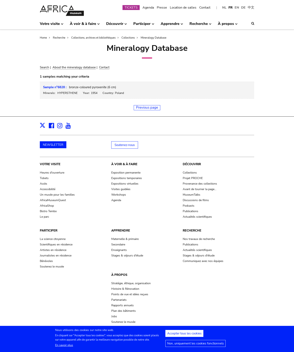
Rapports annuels (122, 305)
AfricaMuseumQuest (53, 200)
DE (243, 7)
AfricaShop (47, 206)
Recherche (59, 38)
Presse (162, 7)
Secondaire (118, 244)
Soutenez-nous (125, 145)
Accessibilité (47, 189)
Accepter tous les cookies (184, 335)
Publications (190, 211)
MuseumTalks (191, 195)
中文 (251, 7)
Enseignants (119, 250)
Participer (48, 230)
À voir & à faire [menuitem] (85, 25)
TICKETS (131, 7)
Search (44, 67)
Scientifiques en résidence (56, 244)
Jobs (114, 316)
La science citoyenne (53, 239)
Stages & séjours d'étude (127, 255)
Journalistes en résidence (55, 255)
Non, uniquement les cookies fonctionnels (195, 345)
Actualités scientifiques (197, 217)
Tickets (44, 178)
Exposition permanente (125, 173)
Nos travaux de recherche (199, 239)
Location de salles (183, 7)
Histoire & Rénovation (125, 289)
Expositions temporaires (126, 178)
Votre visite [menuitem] (51, 25)
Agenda (148, 7)
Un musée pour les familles (57, 195)
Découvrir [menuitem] (116, 25)
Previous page (147, 107)
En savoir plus (64, 346)
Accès (43, 184)
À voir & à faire (124, 164)
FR (230, 7)
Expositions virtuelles (124, 184)
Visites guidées (120, 189)
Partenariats (119, 300)
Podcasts (188, 206)
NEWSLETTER (53, 145)
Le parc (44, 217)
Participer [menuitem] (143, 25)
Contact (204, 7)
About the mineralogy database (74, 67)
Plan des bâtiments (123, 311)
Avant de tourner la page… (199, 189)
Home (43, 38)
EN (237, 7)
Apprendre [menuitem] (172, 25)
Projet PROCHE (193, 178)
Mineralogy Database (153, 38)
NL (224, 7)
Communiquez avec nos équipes (203, 261)
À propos (119, 275)
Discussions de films (196, 200)
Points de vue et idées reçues (129, 294)
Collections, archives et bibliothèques (93, 38)
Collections (128, 38)
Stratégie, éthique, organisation (131, 283)
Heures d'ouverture (52, 173)
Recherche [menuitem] (200, 25)
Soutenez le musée (52, 266)
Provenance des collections (200, 184)
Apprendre (120, 230)
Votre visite (50, 164)
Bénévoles (46, 261)
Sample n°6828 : (55, 87)
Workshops (118, 195)
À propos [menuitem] (228, 25)
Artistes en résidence (53, 250)
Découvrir (192, 164)
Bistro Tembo (48, 211)
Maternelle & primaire (125, 239)
